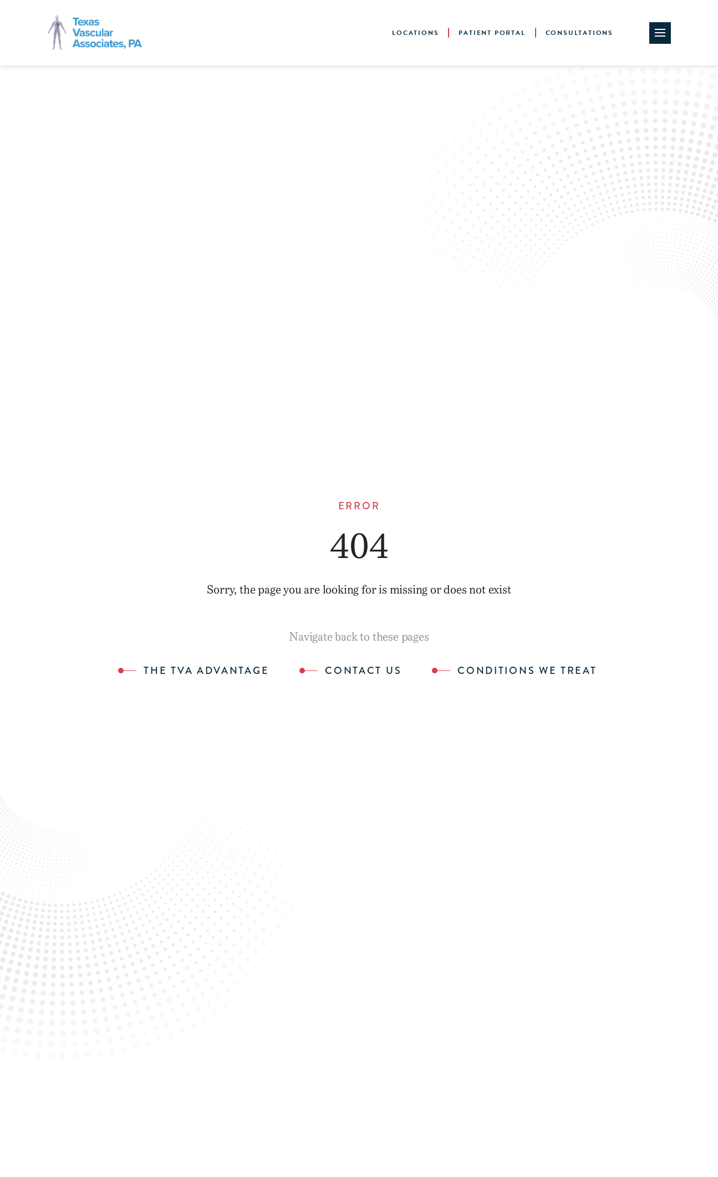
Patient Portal (492, 33)
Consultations (579, 33)
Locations (415, 33)
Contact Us (363, 671)
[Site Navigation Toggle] (660, 33)
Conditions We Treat (527, 671)
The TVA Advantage (206, 671)
